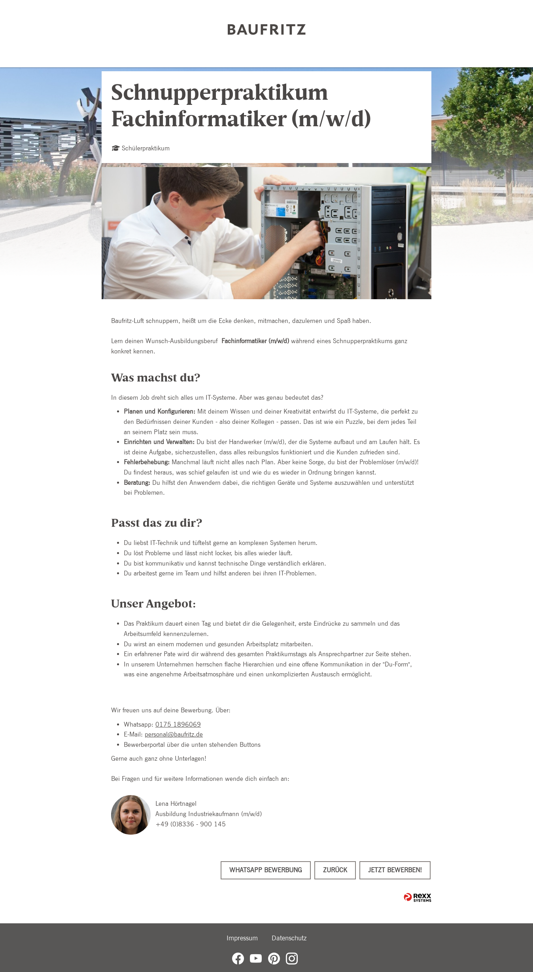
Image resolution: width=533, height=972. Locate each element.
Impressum (242, 938)
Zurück (335, 870)
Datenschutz (289, 938)
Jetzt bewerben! (395, 870)
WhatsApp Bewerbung (265, 870)
